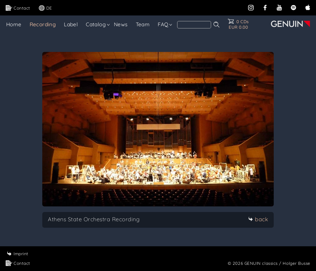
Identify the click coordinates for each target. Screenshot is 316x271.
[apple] (308, 7)
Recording (43, 24)
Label (71, 24)
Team (143, 24)
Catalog (96, 24)
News (121, 24)
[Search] (194, 24)
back (258, 219)
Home (14, 24)
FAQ (163, 24)
